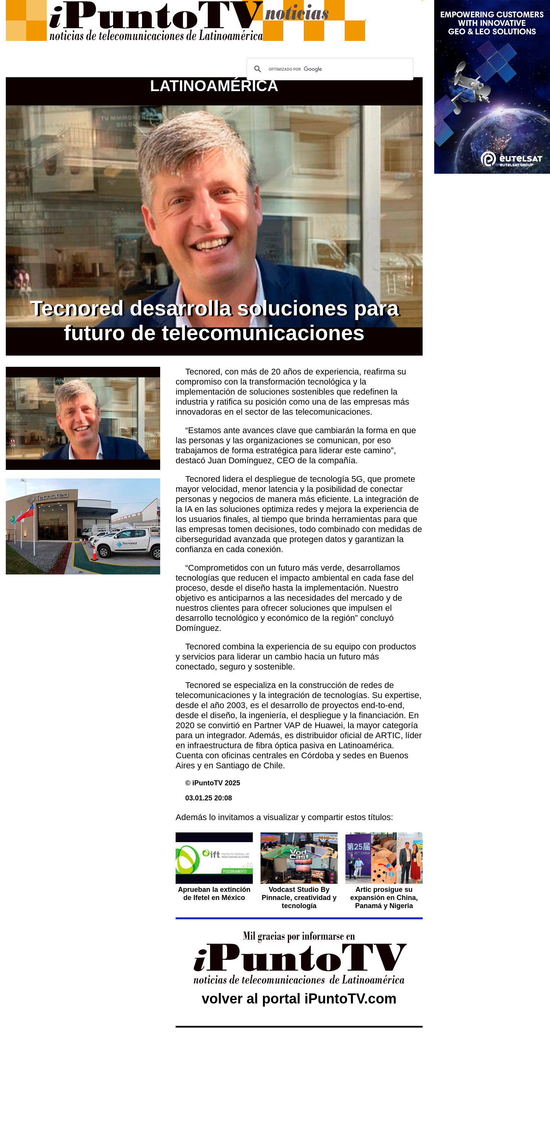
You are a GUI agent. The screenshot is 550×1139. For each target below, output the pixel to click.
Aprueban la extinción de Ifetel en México (214, 894)
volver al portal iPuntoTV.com (299, 999)
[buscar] (329, 69)
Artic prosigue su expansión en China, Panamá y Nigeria (384, 898)
